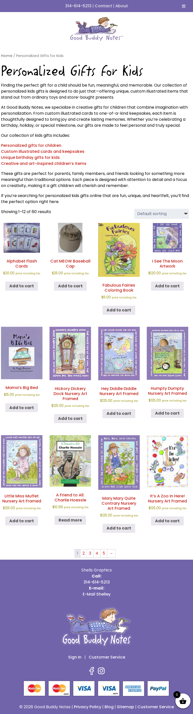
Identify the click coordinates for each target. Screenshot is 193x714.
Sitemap (125, 707)
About (121, 6)
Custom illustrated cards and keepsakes (42, 151)
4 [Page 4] (96, 553)
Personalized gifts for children (31, 145)
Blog (109, 707)
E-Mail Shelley (97, 594)
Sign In (74, 657)
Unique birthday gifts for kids (30, 157)
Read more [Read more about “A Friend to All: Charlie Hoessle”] (70, 520)
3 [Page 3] (90, 553)
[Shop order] (161, 214)
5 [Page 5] (104, 553)
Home (6, 55)
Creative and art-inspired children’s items (43, 163)
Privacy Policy (87, 707)
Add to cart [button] (21, 286)
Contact (103, 6)
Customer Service (107, 657)
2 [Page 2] (83, 553)
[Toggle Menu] (183, 6)
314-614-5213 (78, 6)
